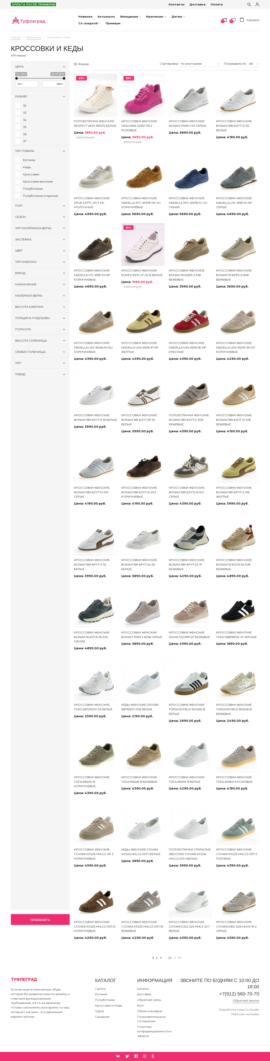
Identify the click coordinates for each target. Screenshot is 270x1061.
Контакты (176, 4)
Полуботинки (105, 1000)
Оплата (217, 4)
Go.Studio (252, 1009)
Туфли (99, 1011)
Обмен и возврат (150, 1011)
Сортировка (169, 63)
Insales (254, 1014)
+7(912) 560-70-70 (239, 994)
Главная (16, 37)
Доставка (197, 4)
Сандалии (102, 1016)
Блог (140, 1005)
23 (170, 957)
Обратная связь (149, 1000)
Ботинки (101, 994)
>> (179, 957)
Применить (40, 919)
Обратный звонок (246, 1000)
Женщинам (34, 37)
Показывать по (235, 63)
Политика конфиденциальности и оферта (154, 1031)
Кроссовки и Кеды (108, 1005)
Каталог (143, 988)
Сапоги (100, 988)
